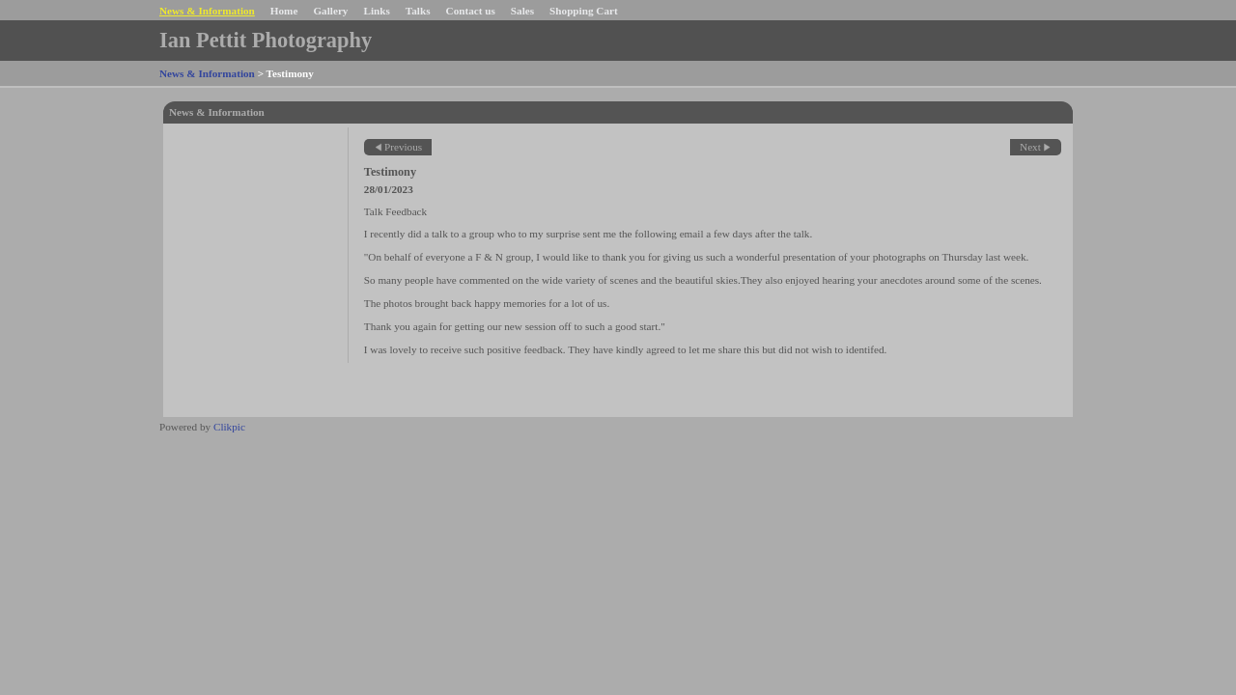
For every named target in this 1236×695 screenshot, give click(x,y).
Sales (522, 10)
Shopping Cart (583, 10)
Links (376, 10)
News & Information (207, 10)
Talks (418, 10)
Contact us (470, 10)
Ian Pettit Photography (265, 40)
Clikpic (229, 426)
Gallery (330, 10)
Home (284, 10)
